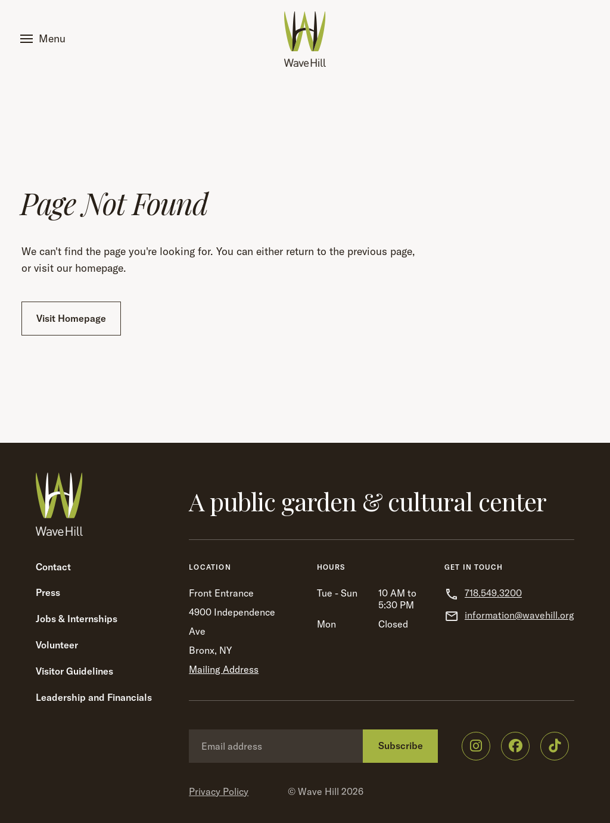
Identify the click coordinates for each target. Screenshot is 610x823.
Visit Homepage (71, 318)
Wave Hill (318, 791)
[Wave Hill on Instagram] (476, 746)
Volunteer (57, 645)
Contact (53, 567)
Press (48, 592)
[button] (45, 39)
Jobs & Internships (76, 619)
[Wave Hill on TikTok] (554, 746)
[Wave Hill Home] (305, 39)
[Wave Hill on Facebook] (515, 746)
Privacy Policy (218, 791)
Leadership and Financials (94, 697)
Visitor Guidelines (74, 671)
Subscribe (400, 745)
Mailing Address (224, 669)
